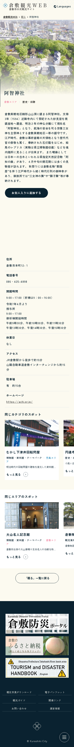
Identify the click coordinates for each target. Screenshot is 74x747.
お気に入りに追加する (26, 193)
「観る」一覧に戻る (37, 578)
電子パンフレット (55, 692)
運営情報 (55, 708)
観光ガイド (19, 700)
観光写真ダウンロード (19, 692)
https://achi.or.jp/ (19, 402)
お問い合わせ (19, 708)
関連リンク (55, 700)
